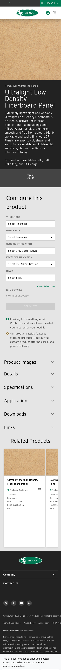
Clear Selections (46, 286)
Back (9, 270)
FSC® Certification (19, 257)
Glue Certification (19, 243)
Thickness (13, 217)
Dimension (13, 230)
